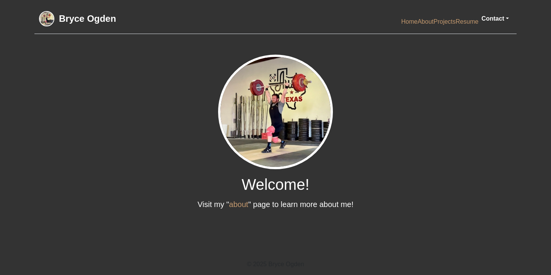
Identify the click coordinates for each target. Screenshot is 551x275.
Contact (492, 18)
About (425, 21)
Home (409, 21)
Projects (445, 21)
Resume (467, 21)
